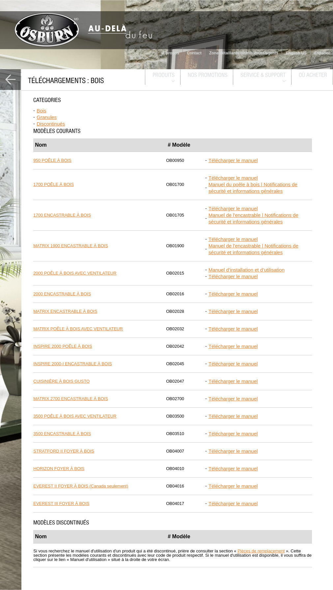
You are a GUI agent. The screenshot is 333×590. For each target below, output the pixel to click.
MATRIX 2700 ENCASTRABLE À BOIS (70, 398)
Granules (47, 117)
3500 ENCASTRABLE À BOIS (62, 433)
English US (296, 53)
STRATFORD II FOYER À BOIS (63, 451)
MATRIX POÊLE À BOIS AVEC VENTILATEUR (78, 328)
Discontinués (51, 124)
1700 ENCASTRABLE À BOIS (62, 215)
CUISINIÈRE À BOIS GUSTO (61, 381)
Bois (41, 110)
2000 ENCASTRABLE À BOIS (62, 293)
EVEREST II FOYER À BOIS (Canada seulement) (80, 486)
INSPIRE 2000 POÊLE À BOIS (62, 346)
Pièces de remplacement (261, 550)
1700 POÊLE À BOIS (53, 184)
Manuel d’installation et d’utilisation (246, 270)
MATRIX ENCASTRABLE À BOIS (65, 311)
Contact (194, 53)
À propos (171, 53)
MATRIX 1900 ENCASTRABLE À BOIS (70, 245)
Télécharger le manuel (233, 160)
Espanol (322, 53)
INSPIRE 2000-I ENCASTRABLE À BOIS (72, 363)
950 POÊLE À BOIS (52, 160)
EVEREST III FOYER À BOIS (61, 503)
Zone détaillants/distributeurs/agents (243, 53)
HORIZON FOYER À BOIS (58, 468)
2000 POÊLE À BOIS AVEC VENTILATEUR (74, 273)
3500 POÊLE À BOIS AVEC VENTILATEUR (74, 416)
